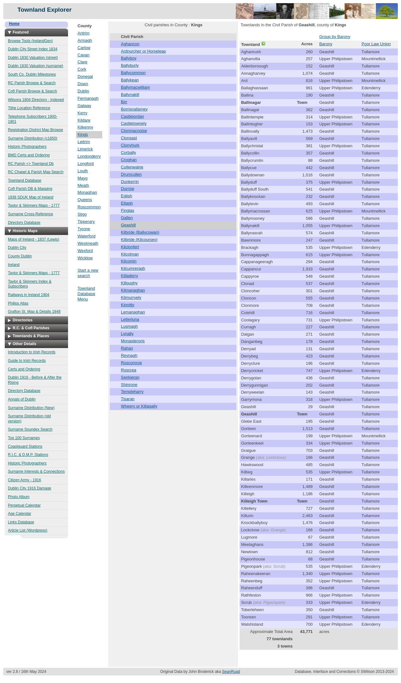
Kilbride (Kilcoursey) (139, 239)
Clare (82, 62)
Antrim (84, 33)
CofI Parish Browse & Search (32, 91)
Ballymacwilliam (135, 87)
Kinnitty (128, 304)
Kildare (84, 120)
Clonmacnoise (134, 130)
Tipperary (86, 221)
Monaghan (87, 192)
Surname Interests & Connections (36, 471)
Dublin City (17, 247)
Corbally (128, 152)
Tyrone (84, 228)
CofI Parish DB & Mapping (30, 189)
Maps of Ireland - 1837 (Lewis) (33, 239)
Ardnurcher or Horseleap (143, 51)
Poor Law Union (376, 43)
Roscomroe (131, 362)
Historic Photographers (27, 146)
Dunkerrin (130, 181)
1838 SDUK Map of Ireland (30, 197)
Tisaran (128, 398)
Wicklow (85, 258)
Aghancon (130, 43)
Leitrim (84, 141)
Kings (83, 134)
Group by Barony (334, 36)
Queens (85, 199)
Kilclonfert (130, 246)
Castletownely (134, 123)
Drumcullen (131, 174)
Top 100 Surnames (24, 438)
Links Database (21, 522)
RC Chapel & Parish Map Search (35, 172)
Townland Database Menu (86, 293)
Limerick (85, 149)
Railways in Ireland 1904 (28, 295)
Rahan (127, 348)
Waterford (87, 236)
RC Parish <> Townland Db (31, 163)
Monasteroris (133, 340)
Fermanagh (88, 98)
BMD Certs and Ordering (29, 155)
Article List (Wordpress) (27, 530)
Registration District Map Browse (35, 130)
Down (83, 83)
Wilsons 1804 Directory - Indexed (36, 100)
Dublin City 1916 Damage (29, 488)
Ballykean (130, 80)
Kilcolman (130, 254)
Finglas (127, 210)
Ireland (14, 264)
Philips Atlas (18, 303)
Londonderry (89, 156)
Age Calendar (19, 513)
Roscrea (128, 370)
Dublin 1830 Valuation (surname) (35, 66)
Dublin (83, 91)
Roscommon (89, 207)
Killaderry (129, 275)
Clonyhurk (130, 145)
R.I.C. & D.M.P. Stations (28, 454)
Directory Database (24, 222)
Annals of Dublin (21, 399)
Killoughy (129, 283)
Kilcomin (128, 261)
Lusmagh (129, 326)
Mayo (83, 178)
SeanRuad (231, 671)
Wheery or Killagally (139, 406)
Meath (83, 185)
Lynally (127, 333)
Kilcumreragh (133, 268)
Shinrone (129, 384)
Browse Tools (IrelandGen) (30, 41)
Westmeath (88, 243)
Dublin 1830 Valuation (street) (33, 57)
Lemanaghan (133, 312)
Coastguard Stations (25, 446)
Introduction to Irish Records (31, 352)
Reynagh (129, 355)
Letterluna (130, 319)
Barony (325, 43)
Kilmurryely (131, 297)
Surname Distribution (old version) (29, 418)
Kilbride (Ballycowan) (140, 232)
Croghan (129, 159)
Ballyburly (130, 65)
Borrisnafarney (134, 109)
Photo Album (18, 497)
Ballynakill (130, 94)
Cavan (84, 55)
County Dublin (20, 256)
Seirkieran (130, 377)
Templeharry (132, 391)
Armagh (85, 40)
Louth (83, 170)
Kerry (82, 113)
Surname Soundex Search (30, 429)
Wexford (85, 250)
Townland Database (24, 180)
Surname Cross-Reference (30, 214)
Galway (84, 105)
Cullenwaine (132, 167)
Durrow (127, 188)
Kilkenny (85, 127)
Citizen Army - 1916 (24, 480)
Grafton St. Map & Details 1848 (34, 311)
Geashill (128, 225)
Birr (124, 101)
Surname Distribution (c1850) (32, 138)
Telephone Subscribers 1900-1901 (32, 119)
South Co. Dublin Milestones (32, 74)
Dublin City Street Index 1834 (32, 49)
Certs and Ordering (24, 369)
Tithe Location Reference (29, 108)
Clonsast (129, 138)
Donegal (85, 76)
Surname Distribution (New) (31, 408)
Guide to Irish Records (27, 360)
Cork (82, 69)
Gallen (127, 217)
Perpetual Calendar (24, 505)
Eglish (126, 195)
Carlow (84, 47)
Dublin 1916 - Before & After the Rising (34, 380)
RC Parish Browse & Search (32, 83)
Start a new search (88, 273)
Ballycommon (133, 72)
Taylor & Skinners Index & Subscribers (29, 284)
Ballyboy (128, 58)
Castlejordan (132, 116)
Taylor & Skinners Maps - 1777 (34, 205)
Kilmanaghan (133, 290)
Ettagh (127, 203)
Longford (86, 163)
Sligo (82, 214)
